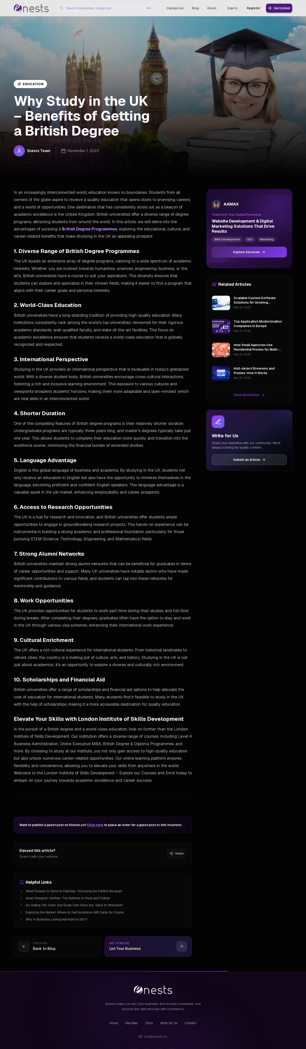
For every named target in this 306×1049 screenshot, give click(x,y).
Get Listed (279, 8)
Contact (190, 1023)
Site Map (131, 1023)
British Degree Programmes (89, 229)
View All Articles (249, 395)
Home (114, 1023)
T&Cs (149, 1023)
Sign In (232, 8)
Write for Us (168, 1023)
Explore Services (249, 252)
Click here (95, 825)
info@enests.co (153, 1037)
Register (253, 8)
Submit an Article (249, 460)
